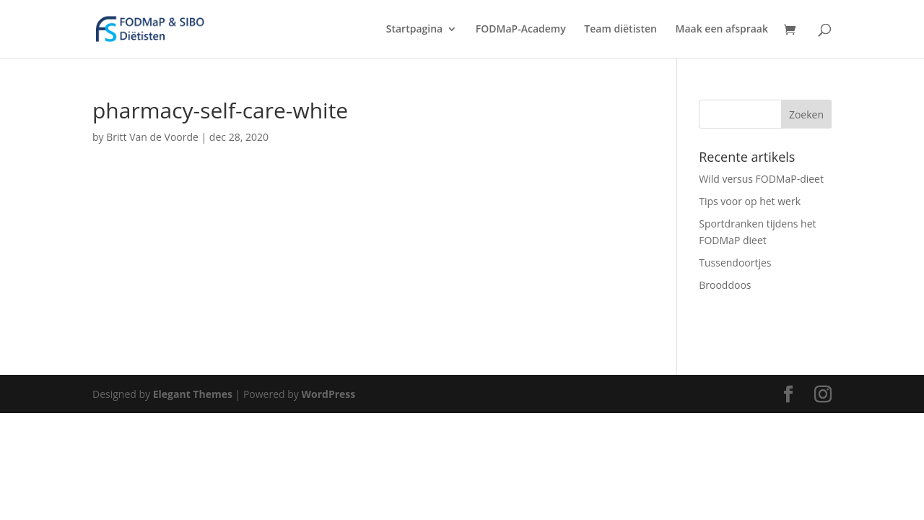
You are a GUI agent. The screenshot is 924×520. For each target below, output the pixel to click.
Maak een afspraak (722, 29)
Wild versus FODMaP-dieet (761, 179)
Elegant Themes (192, 394)
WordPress (328, 394)
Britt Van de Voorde (152, 137)
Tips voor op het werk (750, 201)
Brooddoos (725, 285)
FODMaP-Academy (521, 29)
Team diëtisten (620, 29)
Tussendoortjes (735, 262)
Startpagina (414, 29)
